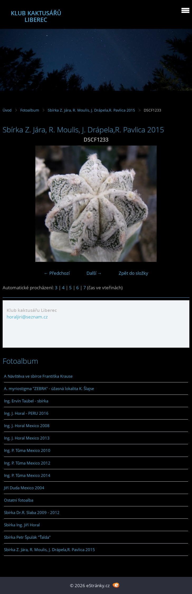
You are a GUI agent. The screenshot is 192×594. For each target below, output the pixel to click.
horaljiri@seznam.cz (27, 317)
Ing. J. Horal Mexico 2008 (27, 425)
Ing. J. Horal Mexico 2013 (27, 438)
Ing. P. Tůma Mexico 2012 (27, 463)
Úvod (7, 110)
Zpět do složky (133, 273)
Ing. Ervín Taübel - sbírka (26, 400)
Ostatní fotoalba (18, 500)
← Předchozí (57, 273)
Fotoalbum (29, 110)
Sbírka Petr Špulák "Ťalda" (27, 537)
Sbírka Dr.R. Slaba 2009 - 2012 (32, 512)
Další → (94, 273)
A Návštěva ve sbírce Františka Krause (38, 376)
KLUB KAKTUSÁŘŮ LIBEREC (36, 16)
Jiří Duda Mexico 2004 (24, 487)
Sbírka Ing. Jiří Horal (22, 524)
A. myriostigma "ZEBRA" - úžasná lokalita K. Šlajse (49, 388)
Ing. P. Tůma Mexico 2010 (27, 450)
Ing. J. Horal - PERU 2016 (26, 413)
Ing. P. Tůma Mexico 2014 (27, 475)
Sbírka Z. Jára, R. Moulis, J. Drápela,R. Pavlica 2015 (91, 110)
